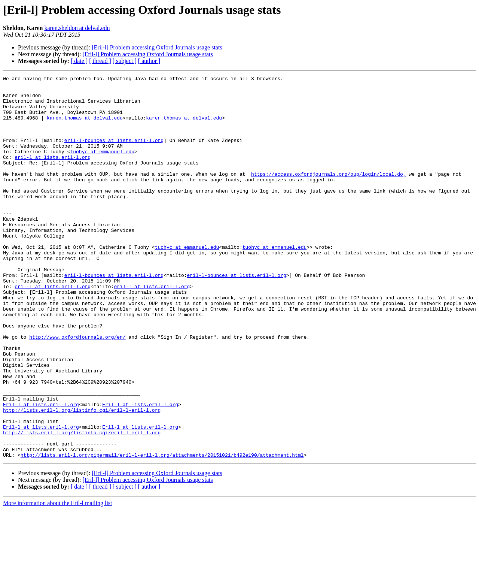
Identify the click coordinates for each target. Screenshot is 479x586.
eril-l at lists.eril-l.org (53, 173)
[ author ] (149, 61)
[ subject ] (125, 61)
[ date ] (79, 61)
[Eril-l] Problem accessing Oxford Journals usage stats (157, 47)
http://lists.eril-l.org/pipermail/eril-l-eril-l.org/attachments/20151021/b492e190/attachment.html (162, 531)
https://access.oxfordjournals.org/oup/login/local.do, (328, 194)
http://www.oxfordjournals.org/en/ (77, 389)
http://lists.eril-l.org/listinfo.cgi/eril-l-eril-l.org (82, 477)
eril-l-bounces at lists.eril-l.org (114, 153)
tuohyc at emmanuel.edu (102, 167)
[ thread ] (100, 61)
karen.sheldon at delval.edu (77, 28)
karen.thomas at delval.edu (85, 126)
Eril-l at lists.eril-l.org (41, 470)
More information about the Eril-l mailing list (57, 579)
